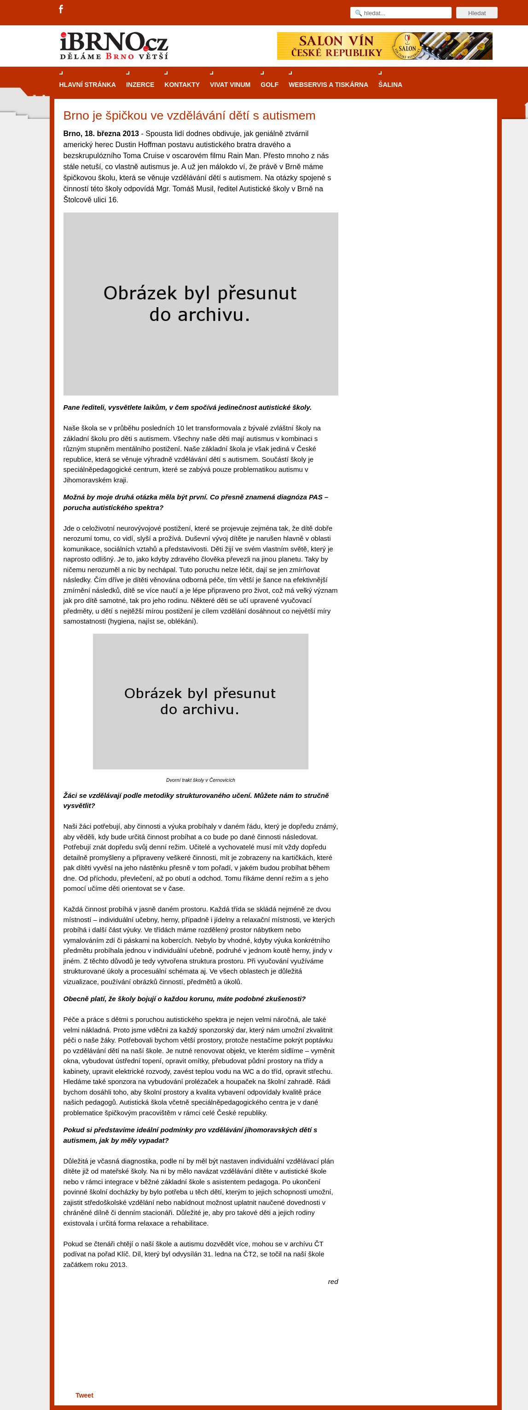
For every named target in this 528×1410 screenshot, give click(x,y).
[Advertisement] (199, 1353)
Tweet (84, 1395)
